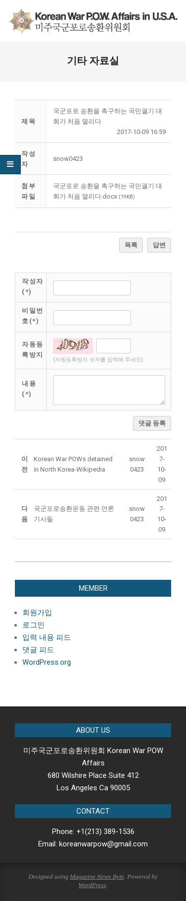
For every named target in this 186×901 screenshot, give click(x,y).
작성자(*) (33, 286)
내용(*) (29, 389)
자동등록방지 (33, 349)
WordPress (92, 885)
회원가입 (37, 612)
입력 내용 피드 (46, 637)
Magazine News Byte (97, 876)
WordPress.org (46, 662)
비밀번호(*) (33, 316)
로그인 (33, 625)
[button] (68, 158)
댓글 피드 (38, 649)
